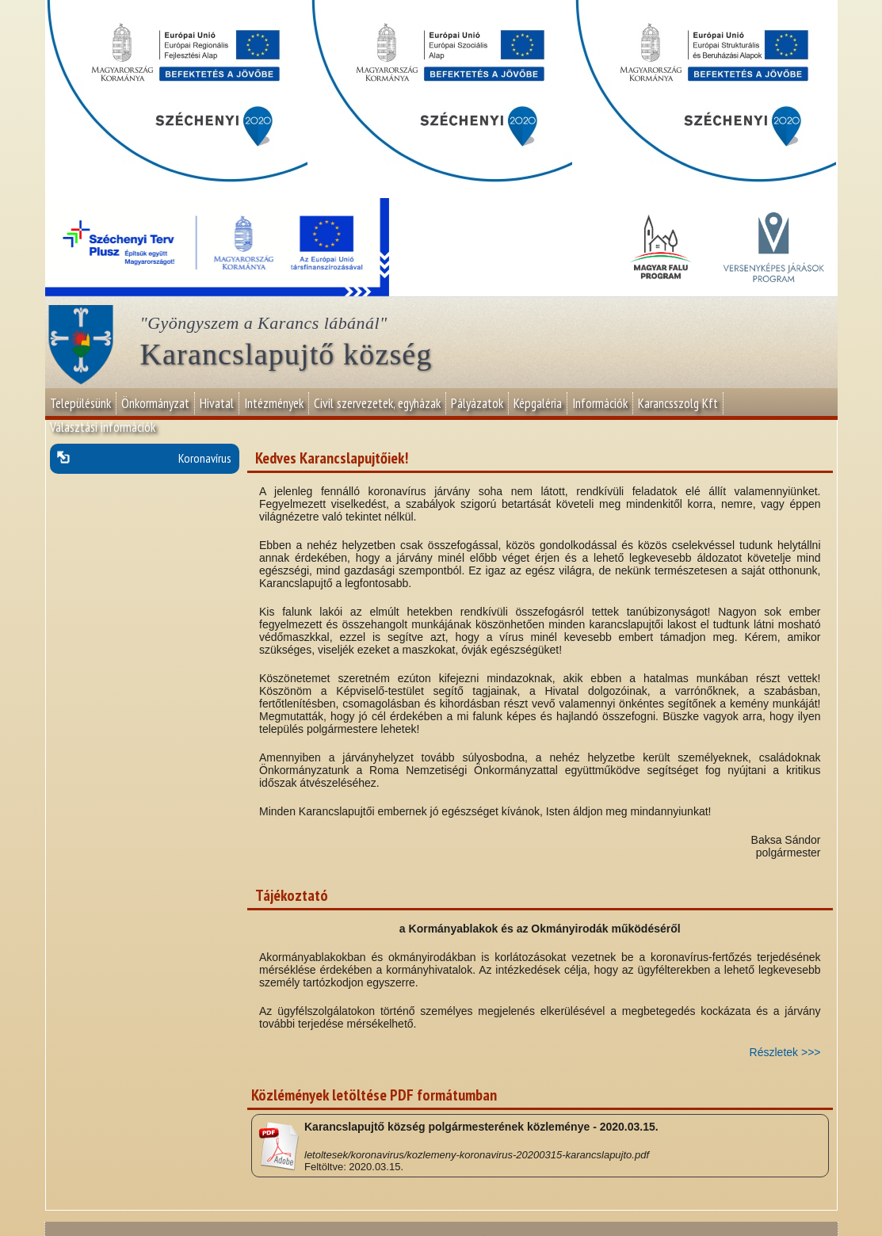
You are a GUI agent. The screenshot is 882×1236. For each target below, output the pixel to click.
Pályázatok (477, 403)
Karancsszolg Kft (678, 403)
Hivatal (217, 403)
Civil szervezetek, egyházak (377, 403)
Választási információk (102, 427)
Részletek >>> (785, 1052)
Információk (600, 403)
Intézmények (274, 403)
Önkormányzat (155, 403)
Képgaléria (538, 403)
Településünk (80, 403)
